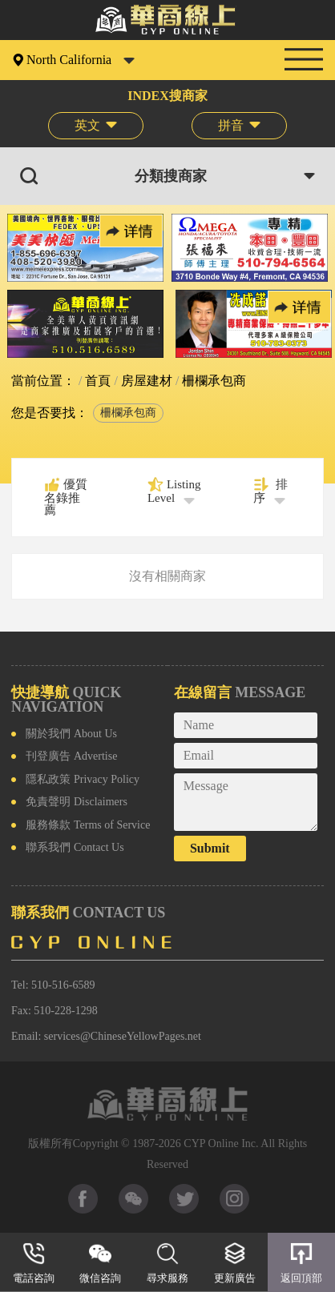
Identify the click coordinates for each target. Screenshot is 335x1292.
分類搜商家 (171, 176)
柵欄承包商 (128, 413)
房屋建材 (145, 380)
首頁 (96, 380)
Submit (210, 848)
